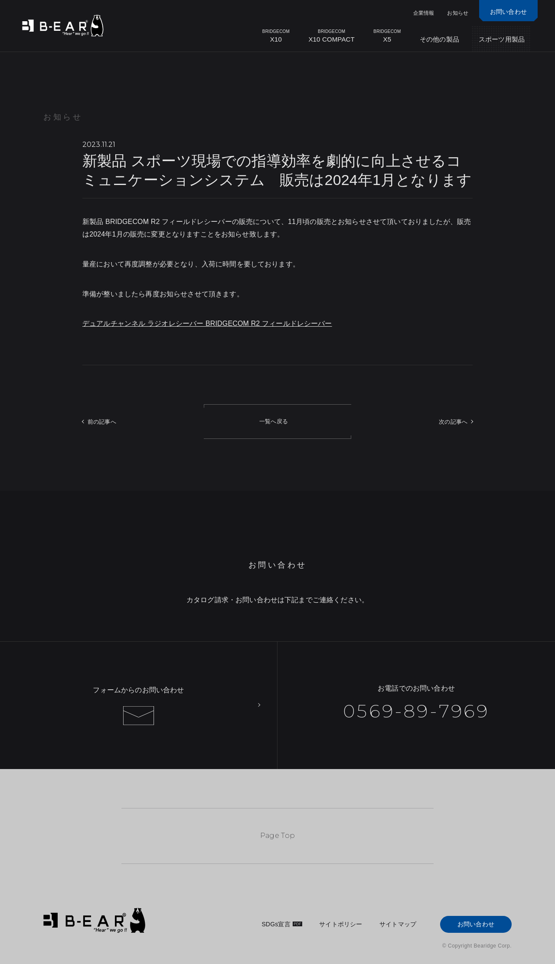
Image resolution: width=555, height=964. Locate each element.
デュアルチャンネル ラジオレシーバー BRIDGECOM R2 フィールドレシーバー (207, 323)
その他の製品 (439, 39)
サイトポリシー (340, 924)
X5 (387, 36)
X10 (275, 36)
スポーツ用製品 (502, 39)
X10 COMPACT (331, 36)
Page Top (277, 835)
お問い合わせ (475, 924)
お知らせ (457, 13)
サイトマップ (397, 924)
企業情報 (423, 13)
